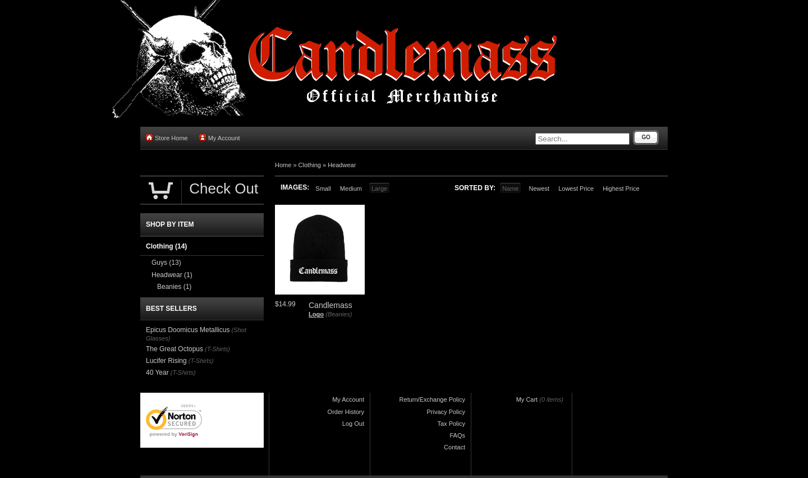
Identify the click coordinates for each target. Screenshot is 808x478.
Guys (166, 262)
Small (323, 188)
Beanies (174, 287)
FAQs (457, 435)
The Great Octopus (174, 349)
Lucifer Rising (166, 361)
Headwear (342, 165)
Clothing (310, 165)
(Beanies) (338, 314)
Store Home (167, 137)
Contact (454, 447)
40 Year (157, 372)
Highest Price (621, 188)
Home (283, 165)
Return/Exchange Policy (432, 399)
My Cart (527, 399)
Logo (316, 314)
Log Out (353, 423)
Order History (346, 411)
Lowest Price (576, 188)
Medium (351, 188)
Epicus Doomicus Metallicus (187, 330)
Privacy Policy (446, 411)
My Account (219, 137)
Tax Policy (451, 423)
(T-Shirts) (217, 349)
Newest (539, 188)
